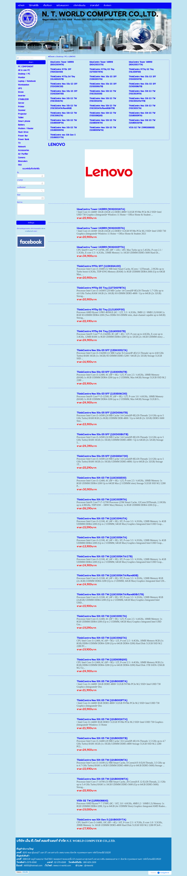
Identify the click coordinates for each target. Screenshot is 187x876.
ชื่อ (18, 172)
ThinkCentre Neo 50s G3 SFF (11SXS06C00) (102, 393)
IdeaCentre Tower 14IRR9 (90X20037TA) (101, 247)
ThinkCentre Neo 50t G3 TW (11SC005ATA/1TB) (104, 556)
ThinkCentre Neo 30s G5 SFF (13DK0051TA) (102, 350)
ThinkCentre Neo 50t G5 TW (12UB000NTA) (102, 759)
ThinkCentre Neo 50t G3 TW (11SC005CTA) (102, 616)
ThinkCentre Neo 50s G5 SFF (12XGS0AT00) (102, 456)
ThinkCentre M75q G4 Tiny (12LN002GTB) (101, 331)
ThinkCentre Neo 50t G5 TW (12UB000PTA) (102, 700)
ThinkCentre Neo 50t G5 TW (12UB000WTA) (102, 778)
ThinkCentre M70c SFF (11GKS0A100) (99, 266)
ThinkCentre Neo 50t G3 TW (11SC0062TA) (102, 637)
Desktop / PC (61, 56)
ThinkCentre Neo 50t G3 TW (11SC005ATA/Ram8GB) (107, 575)
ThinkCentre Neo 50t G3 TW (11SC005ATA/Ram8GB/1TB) (110, 594)
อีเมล (18, 194)
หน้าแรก (51, 56)
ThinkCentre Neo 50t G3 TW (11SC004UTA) (102, 518)
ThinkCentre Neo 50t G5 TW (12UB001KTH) (102, 719)
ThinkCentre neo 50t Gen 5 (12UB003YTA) (101, 819)
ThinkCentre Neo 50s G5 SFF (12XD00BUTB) (102, 434)
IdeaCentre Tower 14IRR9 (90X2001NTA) (101, 209)
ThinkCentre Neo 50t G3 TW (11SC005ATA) (102, 537)
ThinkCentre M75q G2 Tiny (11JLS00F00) (101, 309)
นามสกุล (20, 180)
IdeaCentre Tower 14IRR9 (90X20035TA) (101, 228)
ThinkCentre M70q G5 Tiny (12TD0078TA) (101, 287)
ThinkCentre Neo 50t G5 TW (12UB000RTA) (102, 681)
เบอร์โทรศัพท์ (21, 187)
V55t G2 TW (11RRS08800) (92, 800)
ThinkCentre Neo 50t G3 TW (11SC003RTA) (102, 499)
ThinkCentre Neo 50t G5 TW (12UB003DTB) (102, 738)
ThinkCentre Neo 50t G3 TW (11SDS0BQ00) (102, 659)
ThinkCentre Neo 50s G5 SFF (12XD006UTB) (102, 412)
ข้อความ (19, 202)
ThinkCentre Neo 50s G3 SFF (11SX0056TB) (102, 371)
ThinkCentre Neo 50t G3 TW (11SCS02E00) (101, 477)
